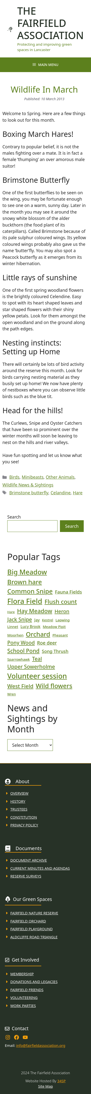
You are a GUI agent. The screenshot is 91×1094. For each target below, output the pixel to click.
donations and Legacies (34, 981)
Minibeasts (33, 477)
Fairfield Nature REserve (34, 912)
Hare (78, 493)
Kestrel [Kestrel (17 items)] (47, 620)
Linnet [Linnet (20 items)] (12, 626)
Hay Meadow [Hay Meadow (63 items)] (34, 611)
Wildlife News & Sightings (27, 485)
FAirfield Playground (31, 928)
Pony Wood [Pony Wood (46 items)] (21, 642)
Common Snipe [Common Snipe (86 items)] (30, 591)
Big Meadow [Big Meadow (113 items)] (27, 571)
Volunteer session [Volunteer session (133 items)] (37, 676)
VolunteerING (24, 997)
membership (22, 973)
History (17, 801)
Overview (19, 793)
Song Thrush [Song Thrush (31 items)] (55, 651)
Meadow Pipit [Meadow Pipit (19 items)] (54, 626)
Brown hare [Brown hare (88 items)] (24, 581)
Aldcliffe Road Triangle (34, 936)
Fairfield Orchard (28, 921)
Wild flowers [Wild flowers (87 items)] (54, 686)
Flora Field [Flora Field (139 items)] (24, 601)
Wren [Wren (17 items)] (11, 694)
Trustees (18, 809)
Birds (14, 477)
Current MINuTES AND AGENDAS (40, 868)
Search (14, 517)
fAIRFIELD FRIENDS (27, 989)
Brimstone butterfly (28, 493)
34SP (61, 1080)
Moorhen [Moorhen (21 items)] (15, 635)
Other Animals (60, 477)
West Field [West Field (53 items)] (20, 686)
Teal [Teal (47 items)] (37, 658)
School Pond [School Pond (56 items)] (23, 651)
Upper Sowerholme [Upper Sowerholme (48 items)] (31, 666)
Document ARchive (28, 860)
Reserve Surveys (25, 876)
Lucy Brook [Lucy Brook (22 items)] (30, 626)
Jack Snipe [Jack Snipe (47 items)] (19, 619)
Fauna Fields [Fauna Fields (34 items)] (68, 592)
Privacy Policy (24, 825)
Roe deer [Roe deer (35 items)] (47, 643)
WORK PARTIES (23, 1005)
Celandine (60, 493)
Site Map (45, 1086)
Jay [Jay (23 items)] (37, 620)
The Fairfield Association (50, 23)
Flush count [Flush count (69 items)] (60, 601)
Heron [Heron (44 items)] (62, 611)
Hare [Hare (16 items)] (11, 612)
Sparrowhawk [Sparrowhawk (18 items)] (18, 659)
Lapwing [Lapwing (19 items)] (63, 619)
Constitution (23, 817)
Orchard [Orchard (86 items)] (38, 634)
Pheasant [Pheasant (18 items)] (60, 635)
